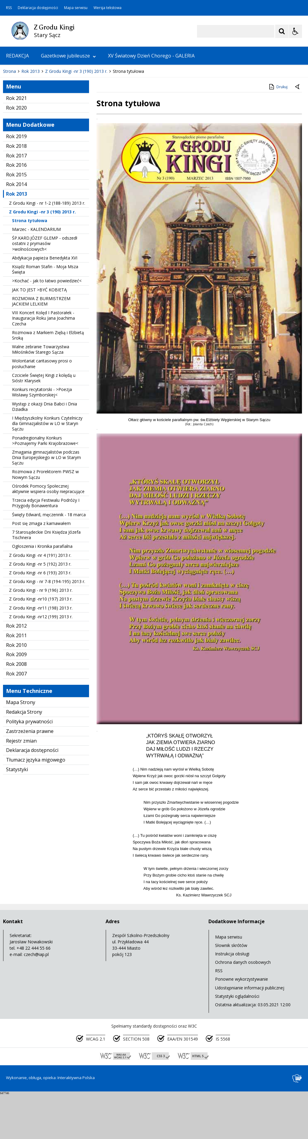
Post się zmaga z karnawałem (41, 568)
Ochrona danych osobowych (243, 1007)
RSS (9, 8)
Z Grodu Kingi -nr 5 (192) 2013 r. (40, 608)
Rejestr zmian (21, 785)
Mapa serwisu (76, 8)
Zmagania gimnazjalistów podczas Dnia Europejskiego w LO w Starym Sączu (46, 502)
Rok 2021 (16, 142)
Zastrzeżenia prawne (30, 775)
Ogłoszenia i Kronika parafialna (42, 591)
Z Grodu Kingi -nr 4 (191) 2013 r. (40, 600)
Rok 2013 (16, 238)
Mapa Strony (20, 747)
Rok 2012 (16, 670)
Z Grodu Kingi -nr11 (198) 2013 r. (40, 652)
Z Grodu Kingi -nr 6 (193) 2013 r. (40, 617)
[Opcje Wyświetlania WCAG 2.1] (295, 31)
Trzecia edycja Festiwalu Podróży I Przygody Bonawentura (45, 547)
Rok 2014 (16, 228)
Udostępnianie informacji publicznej (249, 1032)
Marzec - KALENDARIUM (36, 274)
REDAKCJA (17, 55)
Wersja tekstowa (108, 8)
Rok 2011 (16, 680)
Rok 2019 (16, 181)
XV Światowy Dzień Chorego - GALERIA (151, 55)
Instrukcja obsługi (232, 998)
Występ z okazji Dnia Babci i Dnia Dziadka (44, 451)
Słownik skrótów (231, 990)
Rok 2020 (16, 152)
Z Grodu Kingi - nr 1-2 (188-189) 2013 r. (47, 247)
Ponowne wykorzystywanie (241, 1024)
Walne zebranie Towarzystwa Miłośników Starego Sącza (40, 393)
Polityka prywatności (29, 766)
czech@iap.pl (36, 999)
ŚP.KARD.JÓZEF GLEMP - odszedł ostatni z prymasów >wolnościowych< (44, 288)
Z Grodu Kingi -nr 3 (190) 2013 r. (42, 256)
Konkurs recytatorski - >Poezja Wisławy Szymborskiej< (42, 436)
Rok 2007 (16, 718)
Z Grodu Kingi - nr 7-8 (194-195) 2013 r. (47, 626)
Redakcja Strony (24, 756)
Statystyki (17, 814)
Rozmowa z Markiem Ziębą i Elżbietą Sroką (48, 379)
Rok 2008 (16, 708)
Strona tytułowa (29, 265)
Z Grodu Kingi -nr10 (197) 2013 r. (40, 644)
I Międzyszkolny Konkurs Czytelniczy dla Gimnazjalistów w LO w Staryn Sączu (47, 468)
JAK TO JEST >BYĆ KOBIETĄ (39, 334)
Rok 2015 (16, 219)
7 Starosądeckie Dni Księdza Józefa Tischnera (46, 579)
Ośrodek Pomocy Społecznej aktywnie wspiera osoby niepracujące (48, 533)
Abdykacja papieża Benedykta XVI (44, 302)
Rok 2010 (16, 689)
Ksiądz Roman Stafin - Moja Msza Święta (45, 313)
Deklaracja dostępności (38, 8)
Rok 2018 (16, 190)
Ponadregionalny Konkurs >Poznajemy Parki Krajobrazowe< (45, 485)
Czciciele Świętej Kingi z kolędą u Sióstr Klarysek (43, 422)
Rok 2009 (16, 699)
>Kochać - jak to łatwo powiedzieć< (47, 325)
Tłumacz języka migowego (35, 804)
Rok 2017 (16, 200)
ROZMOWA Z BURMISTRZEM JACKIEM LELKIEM (41, 345)
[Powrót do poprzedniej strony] (298, 131)
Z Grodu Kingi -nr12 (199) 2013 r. (40, 661)
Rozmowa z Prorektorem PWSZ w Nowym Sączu (45, 519)
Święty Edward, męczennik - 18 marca (49, 559)
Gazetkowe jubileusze (68, 55)
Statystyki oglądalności (237, 1041)
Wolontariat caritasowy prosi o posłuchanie (42, 408)
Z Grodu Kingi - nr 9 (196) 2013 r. (40, 635)
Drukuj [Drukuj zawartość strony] (278, 131)
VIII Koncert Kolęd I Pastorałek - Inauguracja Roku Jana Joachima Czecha (43, 362)
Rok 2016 (16, 209)
